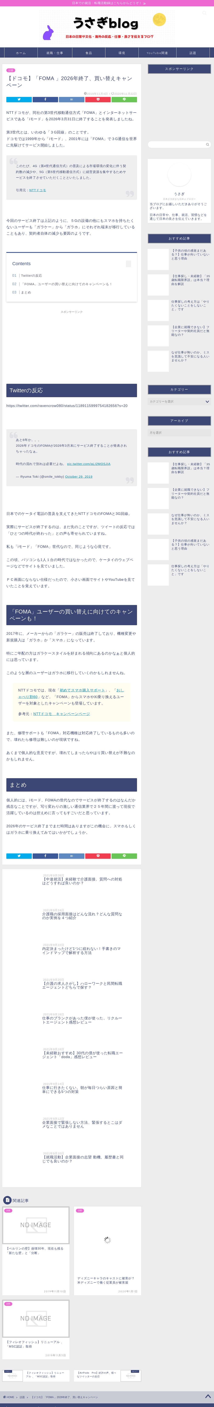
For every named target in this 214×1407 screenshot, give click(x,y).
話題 (193, 53)
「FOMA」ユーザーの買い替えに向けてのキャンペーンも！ (67, 284)
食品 (88, 53)
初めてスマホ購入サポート (82, 691)
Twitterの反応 (31, 276)
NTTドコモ (37, 191)
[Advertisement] (71, 346)
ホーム (21, 53)
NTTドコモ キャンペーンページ (61, 715)
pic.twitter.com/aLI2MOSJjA (88, 464)
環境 (122, 53)
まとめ (26, 293)
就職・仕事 (54, 53)
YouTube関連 (157, 53)
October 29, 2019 (78, 477)
